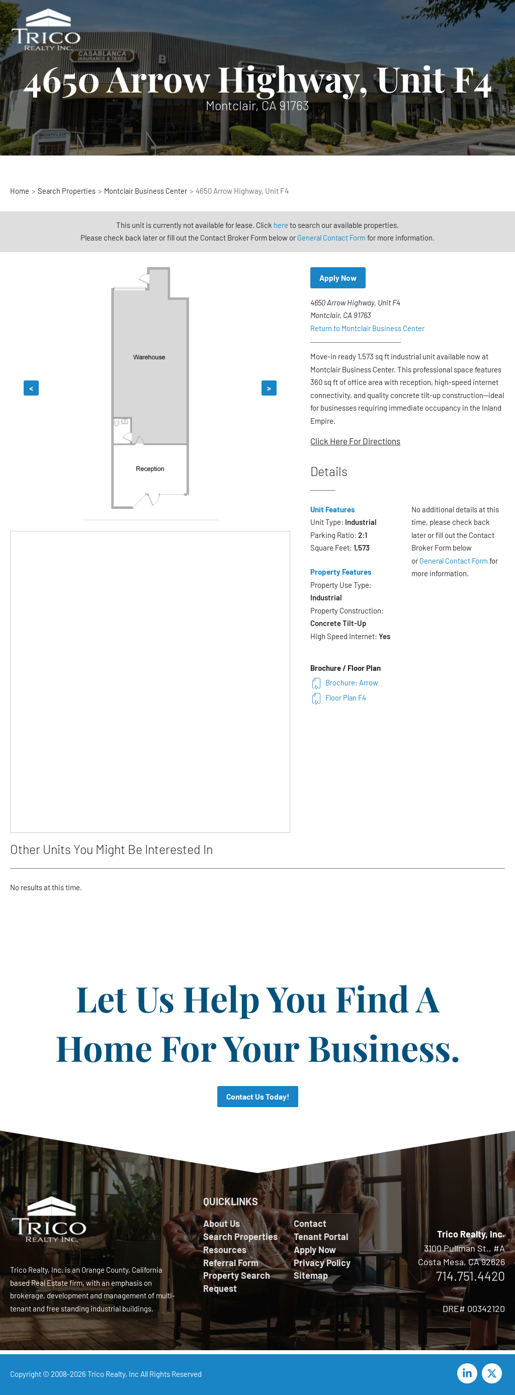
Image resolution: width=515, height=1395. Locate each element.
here (281, 224)
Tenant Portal (321, 1237)
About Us (221, 1223)
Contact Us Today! (257, 1097)
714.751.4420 (470, 1276)
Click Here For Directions (355, 441)
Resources (224, 1250)
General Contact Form (332, 237)
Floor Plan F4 (339, 698)
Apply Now (338, 278)
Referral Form (231, 1263)
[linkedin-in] (468, 1374)
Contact (310, 1223)
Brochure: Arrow (344, 682)
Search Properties (240, 1237)
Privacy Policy (322, 1263)
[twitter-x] (493, 1374)
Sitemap (311, 1277)
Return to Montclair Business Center (367, 328)
